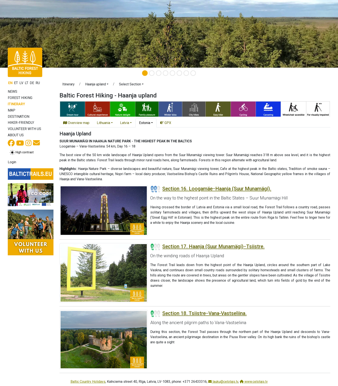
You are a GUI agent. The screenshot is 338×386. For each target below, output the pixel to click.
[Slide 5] (172, 73)
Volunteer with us (24, 129)
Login (12, 162)
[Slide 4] (165, 73)
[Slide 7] (186, 73)
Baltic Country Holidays (87, 382)
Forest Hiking (20, 98)
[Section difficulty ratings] (155, 189)
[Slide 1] (145, 73)
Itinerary (16, 104)
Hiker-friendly (21, 123)
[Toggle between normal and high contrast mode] (22, 152)
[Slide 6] (179, 73)
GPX (165, 123)
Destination (18, 117)
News (12, 91)
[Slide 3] (158, 73)
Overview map (76, 123)
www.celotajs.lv (254, 382)
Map (11, 110)
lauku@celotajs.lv (223, 382)
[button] (25, 34)
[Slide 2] (152, 73)
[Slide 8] (193, 73)
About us (16, 135)
